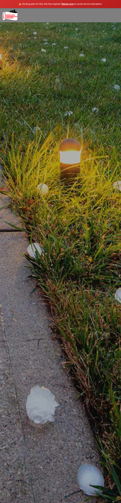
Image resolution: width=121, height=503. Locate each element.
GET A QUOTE (60, 295)
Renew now (67, 4)
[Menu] (114, 15)
